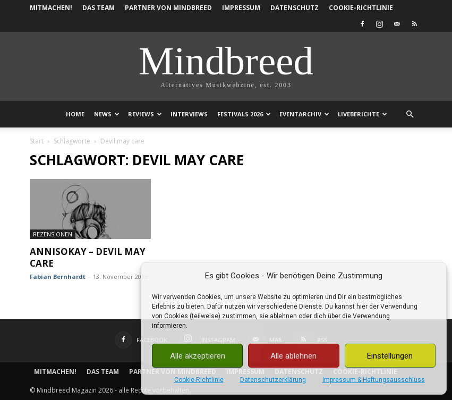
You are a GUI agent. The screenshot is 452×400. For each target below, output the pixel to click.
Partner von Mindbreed (168, 7)
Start (37, 141)
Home (75, 114)
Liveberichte (362, 114)
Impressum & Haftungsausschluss (373, 380)
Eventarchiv (304, 114)
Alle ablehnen (293, 356)
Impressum (241, 7)
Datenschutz (294, 7)
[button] (410, 114)
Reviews (145, 114)
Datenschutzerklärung (273, 380)
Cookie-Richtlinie (199, 380)
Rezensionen (52, 234)
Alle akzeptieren (197, 356)
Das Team (98, 7)
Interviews (189, 114)
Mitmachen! (51, 7)
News (107, 114)
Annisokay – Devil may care (88, 257)
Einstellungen (390, 356)
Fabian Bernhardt (58, 276)
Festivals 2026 (244, 114)
